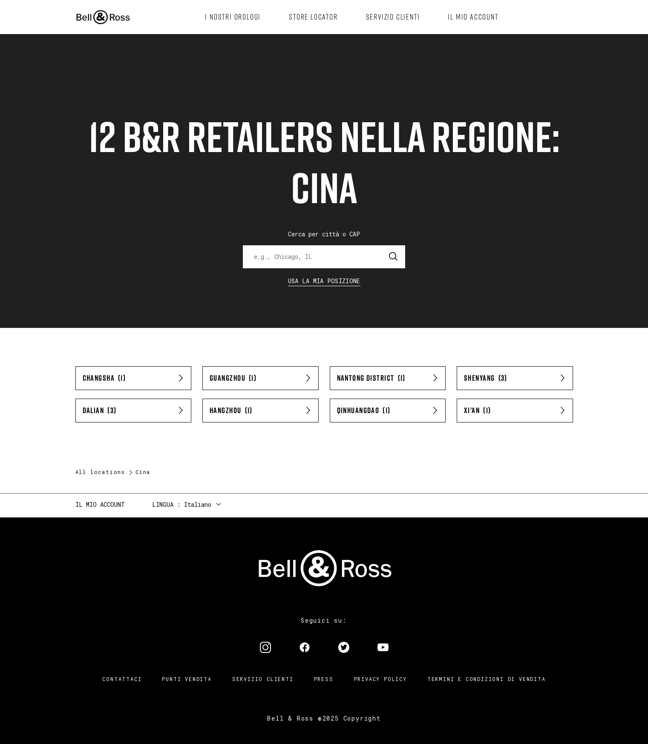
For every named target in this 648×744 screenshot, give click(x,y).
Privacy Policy (380, 678)
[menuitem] (233, 17)
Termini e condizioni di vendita (486, 678)
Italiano (197, 504)
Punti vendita (186, 678)
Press (324, 678)
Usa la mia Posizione (324, 281)
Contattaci (121, 678)
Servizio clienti (263, 678)
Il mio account (100, 504)
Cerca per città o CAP (324, 234)
